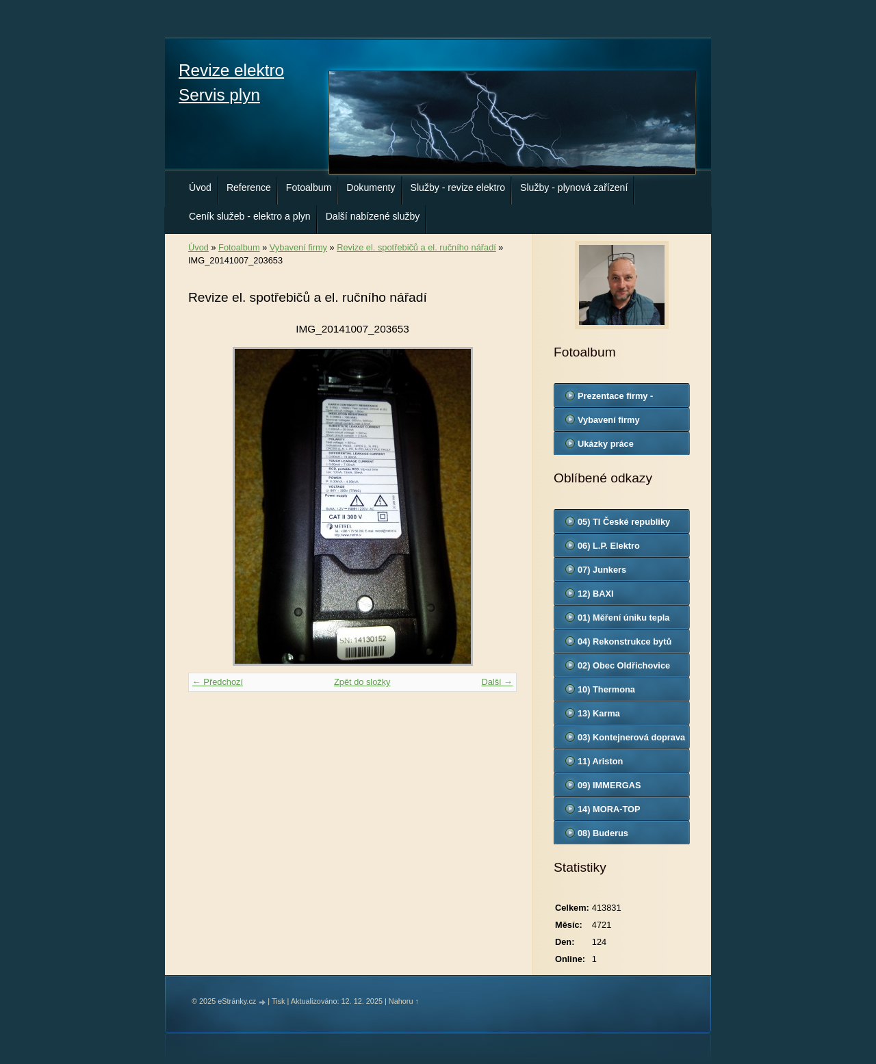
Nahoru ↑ (404, 1001)
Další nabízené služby (373, 216)
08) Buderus (603, 833)
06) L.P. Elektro (609, 546)
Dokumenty (370, 187)
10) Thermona (606, 689)
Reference (249, 187)
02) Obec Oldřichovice (624, 665)
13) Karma (599, 713)
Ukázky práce (606, 444)
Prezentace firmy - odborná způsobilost (621, 399)
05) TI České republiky (624, 522)
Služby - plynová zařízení (574, 187)
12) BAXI (596, 593)
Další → (497, 682)
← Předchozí (217, 682)
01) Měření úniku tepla (623, 617)
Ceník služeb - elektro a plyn (250, 216)
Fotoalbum (309, 187)
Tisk (278, 1001)
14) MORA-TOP (609, 809)
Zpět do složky (362, 682)
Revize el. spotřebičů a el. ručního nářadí (416, 247)
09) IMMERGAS (609, 785)
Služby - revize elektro (458, 187)
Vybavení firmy (298, 247)
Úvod (200, 187)
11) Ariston (600, 761)
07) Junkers (602, 570)
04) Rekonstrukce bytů (624, 641)
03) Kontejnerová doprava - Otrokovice (631, 740)
